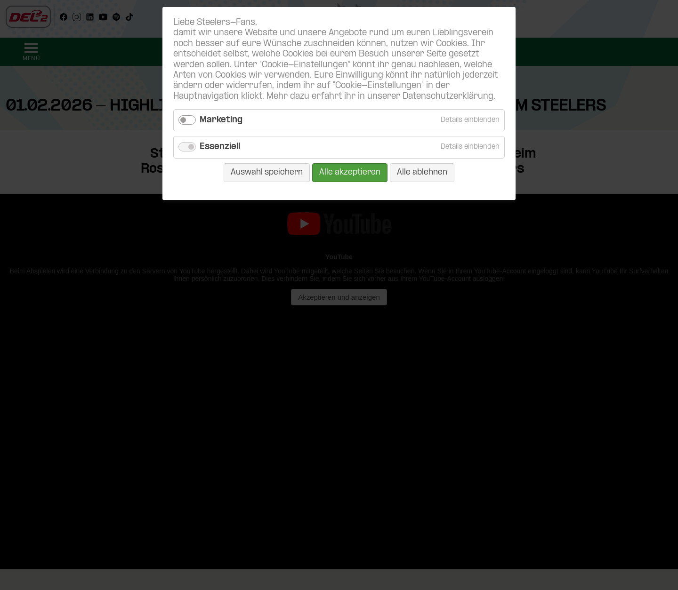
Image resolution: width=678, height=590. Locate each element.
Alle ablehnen (422, 172)
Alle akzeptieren (349, 172)
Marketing (221, 120)
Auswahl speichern (267, 172)
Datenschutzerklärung (448, 96)
